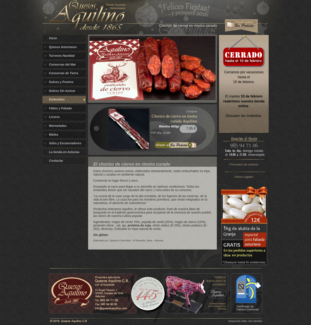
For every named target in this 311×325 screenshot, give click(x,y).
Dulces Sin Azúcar (62, 91)
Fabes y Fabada (60, 108)
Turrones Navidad (62, 55)
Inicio (53, 38)
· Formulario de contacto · (244, 164)
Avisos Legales (243, 176)
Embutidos (57, 99)
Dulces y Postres (61, 82)
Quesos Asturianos (63, 47)
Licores (54, 117)
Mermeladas (58, 125)
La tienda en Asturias (64, 152)
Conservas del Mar (62, 64)
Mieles (53, 134)
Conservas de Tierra (63, 73)
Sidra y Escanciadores (65, 143)
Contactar (56, 160)
